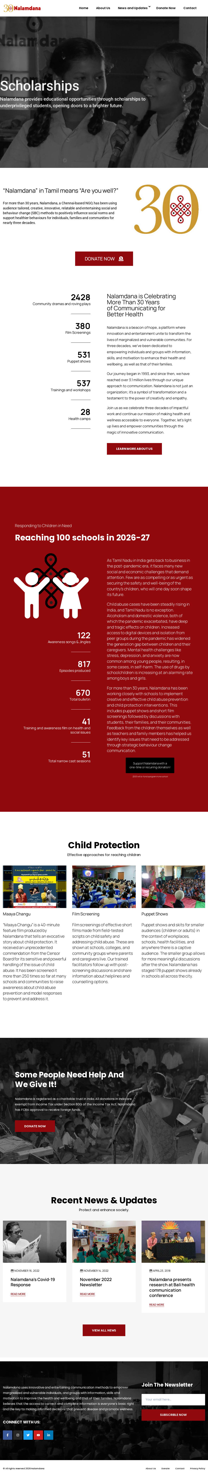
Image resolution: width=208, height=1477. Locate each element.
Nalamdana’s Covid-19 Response (33, 1282)
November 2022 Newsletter (96, 1282)
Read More (18, 1294)
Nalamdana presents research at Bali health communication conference (172, 1287)
